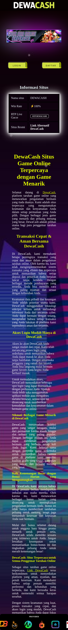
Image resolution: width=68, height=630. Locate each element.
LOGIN (17, 66)
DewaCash (49, 192)
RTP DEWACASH (39, 116)
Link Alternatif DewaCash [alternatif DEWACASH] (39, 127)
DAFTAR (51, 66)
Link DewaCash (37, 570)
